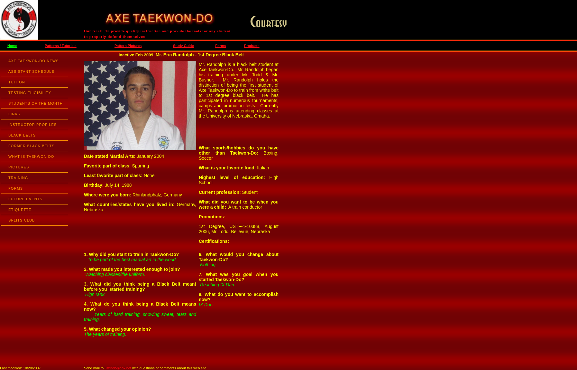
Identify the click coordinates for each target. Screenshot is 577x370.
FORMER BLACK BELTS (31, 146)
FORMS (15, 188)
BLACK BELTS (22, 135)
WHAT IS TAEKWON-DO (31, 156)
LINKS (14, 114)
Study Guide (183, 46)
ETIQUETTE (20, 210)
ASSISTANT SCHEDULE (31, 71)
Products (252, 46)
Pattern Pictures (128, 46)
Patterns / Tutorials (61, 46)
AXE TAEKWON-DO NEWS (33, 61)
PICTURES (18, 167)
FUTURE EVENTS (25, 199)
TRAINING (18, 178)
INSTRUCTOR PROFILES (32, 125)
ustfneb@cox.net (118, 368)
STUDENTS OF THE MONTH (35, 103)
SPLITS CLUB (21, 220)
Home (12, 46)
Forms (220, 46)
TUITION (16, 82)
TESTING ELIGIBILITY (29, 93)
